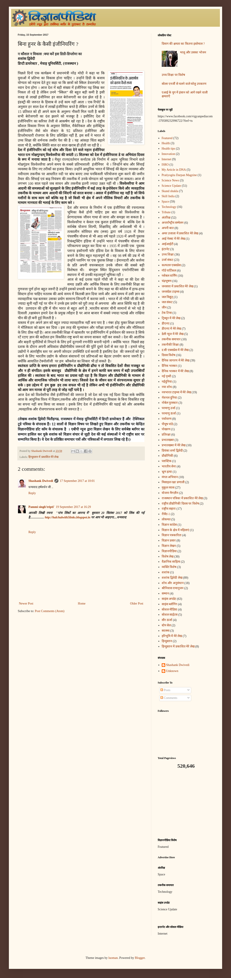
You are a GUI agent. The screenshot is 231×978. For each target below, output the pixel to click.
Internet (166, 159)
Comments (168, 698)
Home (82, 603)
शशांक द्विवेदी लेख (172, 577)
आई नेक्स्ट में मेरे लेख (173, 238)
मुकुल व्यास (168, 487)
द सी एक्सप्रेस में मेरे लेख (175, 350)
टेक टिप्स (167, 313)
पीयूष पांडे (167, 424)
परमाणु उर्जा (168, 408)
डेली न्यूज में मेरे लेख (172, 334)
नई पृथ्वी (166, 376)
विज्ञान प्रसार (169, 540)
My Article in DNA (174, 169)
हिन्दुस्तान (167, 641)
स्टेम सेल (166, 625)
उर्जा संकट (167, 260)
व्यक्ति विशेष (169, 567)
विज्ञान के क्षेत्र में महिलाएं (175, 530)
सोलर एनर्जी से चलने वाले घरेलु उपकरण (184, 83)
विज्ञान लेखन (169, 546)
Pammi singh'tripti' (41, 507)
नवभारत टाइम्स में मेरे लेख (176, 392)
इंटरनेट (165, 249)
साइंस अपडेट (169, 599)
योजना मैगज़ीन (170, 493)
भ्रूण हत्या (167, 471)
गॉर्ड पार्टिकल (169, 270)
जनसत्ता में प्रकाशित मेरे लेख (177, 286)
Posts (165, 690)
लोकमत (166, 519)
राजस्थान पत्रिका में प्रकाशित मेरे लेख (182, 498)
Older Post (136, 603)
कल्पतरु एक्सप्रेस (171, 265)
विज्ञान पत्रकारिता (172, 535)
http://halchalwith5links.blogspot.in (67, 517)
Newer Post (26, 603)
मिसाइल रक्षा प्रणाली (173, 482)
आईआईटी (167, 244)
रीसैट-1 (166, 514)
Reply (32, 493)
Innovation (168, 154)
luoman (113, 958)
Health (166, 143)
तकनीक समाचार (171, 339)
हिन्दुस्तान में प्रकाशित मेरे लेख (43, 457)
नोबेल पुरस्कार (170, 402)
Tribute (166, 212)
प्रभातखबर (168, 440)
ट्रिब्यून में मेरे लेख (171, 318)
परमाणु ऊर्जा (169, 413)
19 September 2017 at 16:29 (73, 507)
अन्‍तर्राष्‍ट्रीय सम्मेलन (173, 222)
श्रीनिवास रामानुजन (173, 588)
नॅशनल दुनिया (169, 397)
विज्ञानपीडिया (169, 551)
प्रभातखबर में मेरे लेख (174, 445)
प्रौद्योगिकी (167, 455)
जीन (164, 307)
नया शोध (167, 387)
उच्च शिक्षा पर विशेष (173, 75)
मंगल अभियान (170, 477)
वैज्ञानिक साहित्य (171, 561)
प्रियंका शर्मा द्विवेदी (172, 450)
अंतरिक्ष (166, 217)
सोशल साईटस (170, 614)
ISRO (165, 164)
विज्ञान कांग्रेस (169, 524)
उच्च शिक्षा (168, 254)
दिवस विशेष (168, 355)
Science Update (171, 185)
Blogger (140, 958)
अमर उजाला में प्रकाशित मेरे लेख (180, 233)
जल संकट (167, 302)
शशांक (165, 572)
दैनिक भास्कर (169, 365)
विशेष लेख (168, 556)
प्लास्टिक (166, 461)
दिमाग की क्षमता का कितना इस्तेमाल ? (183, 43)
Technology (169, 207)
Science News (170, 180)
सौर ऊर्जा (167, 620)
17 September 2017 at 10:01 (77, 481)
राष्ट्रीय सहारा (169, 508)
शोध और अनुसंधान (173, 583)
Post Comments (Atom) (49, 611)
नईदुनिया (167, 381)
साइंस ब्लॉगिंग (169, 604)
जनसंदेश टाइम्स (170, 291)
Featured (167, 138)
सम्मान (165, 593)
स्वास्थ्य (165, 630)
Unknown (172, 671)
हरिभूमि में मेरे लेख (172, 636)
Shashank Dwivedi (40, 481)
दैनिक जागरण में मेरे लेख (175, 360)
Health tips (168, 148)
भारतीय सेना (169, 466)
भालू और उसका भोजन (193, 52)
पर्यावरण (166, 418)
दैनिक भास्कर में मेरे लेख (175, 371)
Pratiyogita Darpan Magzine (179, 175)
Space (165, 201)
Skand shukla (170, 191)
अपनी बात (168, 228)
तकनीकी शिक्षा (170, 344)
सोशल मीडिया (169, 609)
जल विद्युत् (167, 297)
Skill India (168, 196)
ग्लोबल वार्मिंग (169, 275)
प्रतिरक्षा (166, 434)
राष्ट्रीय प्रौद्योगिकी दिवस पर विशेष (180, 503)
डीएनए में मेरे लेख (171, 328)
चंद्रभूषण (166, 281)
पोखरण (166, 429)
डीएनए (165, 323)
